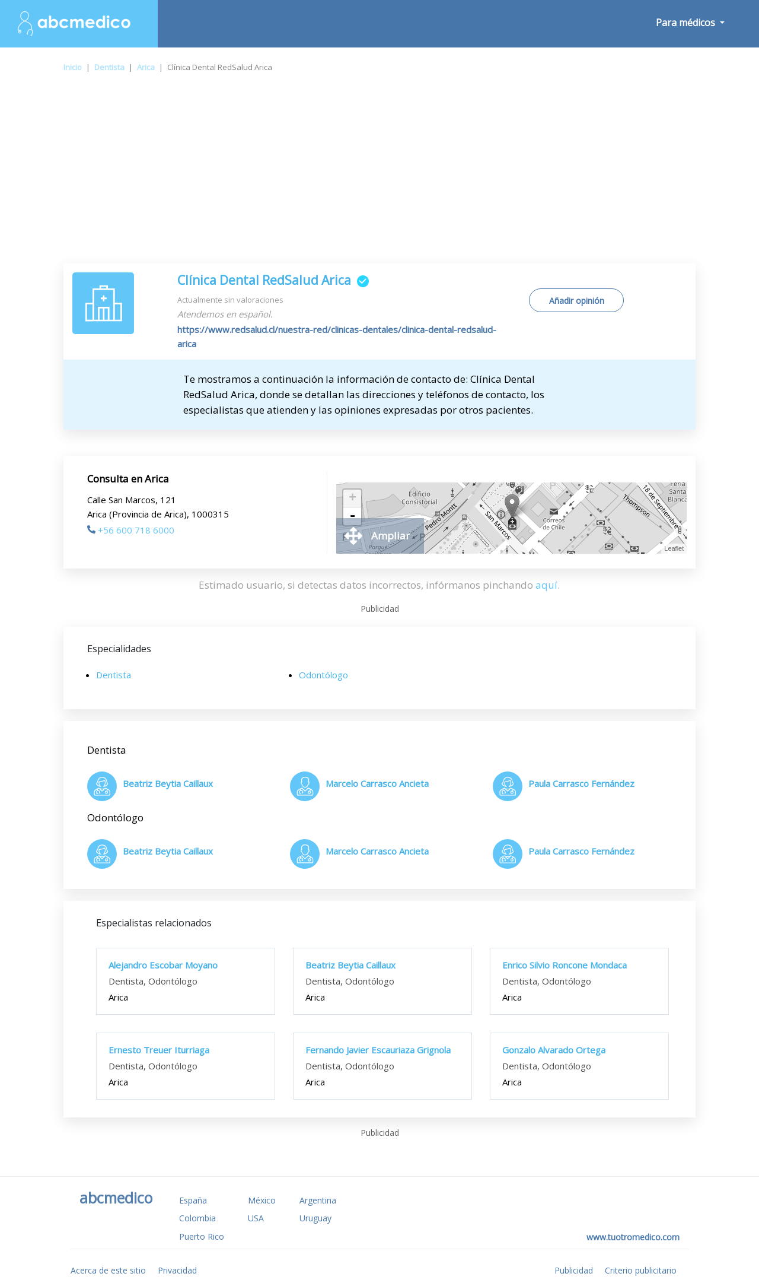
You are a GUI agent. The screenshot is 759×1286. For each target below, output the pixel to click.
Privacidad (177, 1270)
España (193, 1200)
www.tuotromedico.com (633, 1237)
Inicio (72, 67)
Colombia (197, 1218)
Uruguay (315, 1218)
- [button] (352, 516)
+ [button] (352, 498)
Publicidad (573, 1270)
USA (256, 1218)
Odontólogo (323, 675)
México (262, 1200)
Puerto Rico (201, 1236)
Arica (146, 67)
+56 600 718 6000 (130, 530)
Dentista (109, 67)
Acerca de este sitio (108, 1270)
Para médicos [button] (686, 22)
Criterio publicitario (641, 1270)
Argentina (317, 1200)
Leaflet (674, 548)
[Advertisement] (379, 174)
